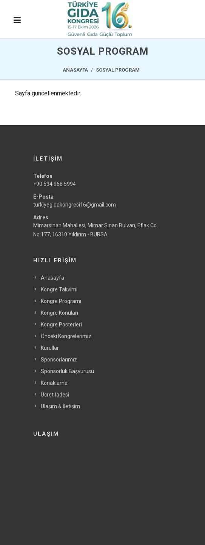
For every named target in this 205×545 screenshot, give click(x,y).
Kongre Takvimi (59, 289)
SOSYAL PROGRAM (118, 70)
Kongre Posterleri (61, 324)
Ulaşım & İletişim (60, 406)
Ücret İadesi (55, 395)
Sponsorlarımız (59, 360)
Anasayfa (52, 278)
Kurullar (50, 348)
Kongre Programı (61, 301)
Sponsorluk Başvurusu (67, 371)
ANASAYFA (75, 70)
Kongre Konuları (59, 313)
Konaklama (54, 383)
